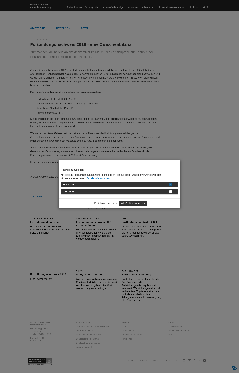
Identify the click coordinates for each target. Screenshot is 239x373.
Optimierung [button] (69, 191)
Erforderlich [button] (68, 184)
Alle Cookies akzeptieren (133, 203)
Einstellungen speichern (105, 203)
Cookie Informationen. (98, 178)
